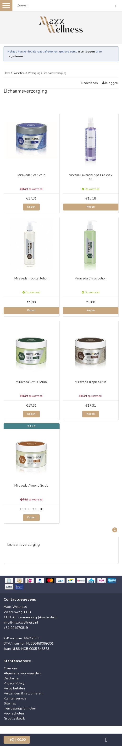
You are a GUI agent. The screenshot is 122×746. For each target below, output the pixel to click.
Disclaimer (12, 678)
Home (7, 73)
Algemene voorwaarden (22, 673)
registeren (15, 56)
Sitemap (10, 703)
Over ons (11, 668)
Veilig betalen (14, 688)
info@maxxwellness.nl (21, 622)
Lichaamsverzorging (55, 73)
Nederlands (89, 83)
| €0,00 (17, 739)
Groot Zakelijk (14, 718)
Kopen (31, 207)
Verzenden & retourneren (23, 693)
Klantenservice (15, 698)
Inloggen (110, 83)
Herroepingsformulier (20, 708)
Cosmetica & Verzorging (26, 73)
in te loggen (86, 51)
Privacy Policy (14, 683)
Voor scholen (14, 713)
